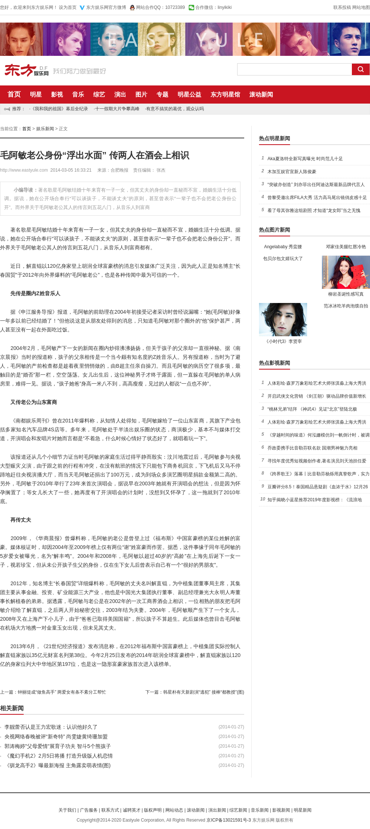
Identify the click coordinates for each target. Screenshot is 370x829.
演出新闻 (217, 810)
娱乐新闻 (45, 128)
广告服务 (89, 810)
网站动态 (174, 810)
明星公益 (189, 94)
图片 (141, 94)
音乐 (78, 94)
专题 (162, 94)
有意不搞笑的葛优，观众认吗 (175, 108)
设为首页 (68, 7)
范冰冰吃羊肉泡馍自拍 (346, 306)
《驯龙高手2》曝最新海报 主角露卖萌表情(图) (57, 765)
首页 (14, 94)
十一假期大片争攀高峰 (117, 108)
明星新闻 (303, 810)
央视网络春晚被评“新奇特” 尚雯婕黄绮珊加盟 (56, 736)
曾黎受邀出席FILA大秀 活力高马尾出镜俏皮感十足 (317, 197)
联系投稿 (342, 7)
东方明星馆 (225, 94)
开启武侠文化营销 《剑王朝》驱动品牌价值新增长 (317, 396)
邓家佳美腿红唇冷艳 (346, 246)
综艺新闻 (238, 810)
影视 (57, 94)
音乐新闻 (260, 810)
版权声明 (153, 810)
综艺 (99, 94)
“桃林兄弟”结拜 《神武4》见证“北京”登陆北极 (312, 409)
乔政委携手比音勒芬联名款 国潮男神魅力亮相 (312, 448)
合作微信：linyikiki (213, 7)
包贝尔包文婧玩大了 (283, 258)
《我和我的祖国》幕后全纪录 (59, 108)
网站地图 (361, 7)
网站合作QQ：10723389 (160, 7)
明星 (36, 94)
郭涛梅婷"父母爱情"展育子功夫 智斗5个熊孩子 (57, 746)
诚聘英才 (132, 810)
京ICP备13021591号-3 (228, 820)
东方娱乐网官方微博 (106, 7)
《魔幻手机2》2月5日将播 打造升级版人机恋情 (58, 756)
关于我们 (67, 810)
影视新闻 (281, 810)
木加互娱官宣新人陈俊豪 (292, 171)
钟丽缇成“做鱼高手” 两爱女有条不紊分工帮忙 (62, 692)
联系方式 (110, 810)
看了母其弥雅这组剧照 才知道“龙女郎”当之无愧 (314, 210)
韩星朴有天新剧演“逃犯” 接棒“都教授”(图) (203, 692)
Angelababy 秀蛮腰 (283, 246)
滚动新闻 (261, 94)
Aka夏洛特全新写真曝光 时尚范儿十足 (305, 158)
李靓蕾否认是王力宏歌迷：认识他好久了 (51, 727)
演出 (120, 94)
